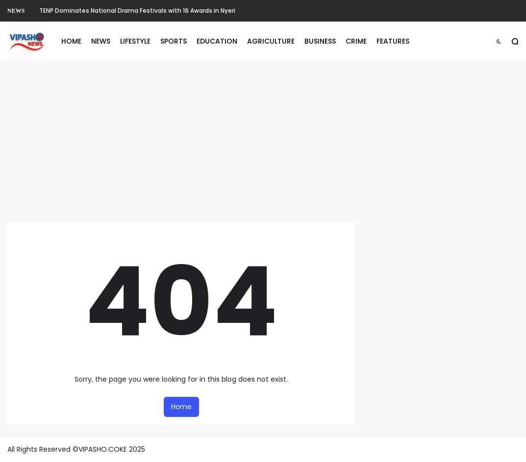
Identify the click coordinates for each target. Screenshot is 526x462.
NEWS (16, 10)
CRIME (356, 41)
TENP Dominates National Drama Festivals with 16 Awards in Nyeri (137, 10)
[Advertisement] (263, 141)
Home (181, 407)
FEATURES (392, 41)
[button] (499, 41)
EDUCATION (217, 41)
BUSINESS (320, 41)
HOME (71, 41)
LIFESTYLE (135, 41)
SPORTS (173, 41)
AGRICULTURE (271, 41)
